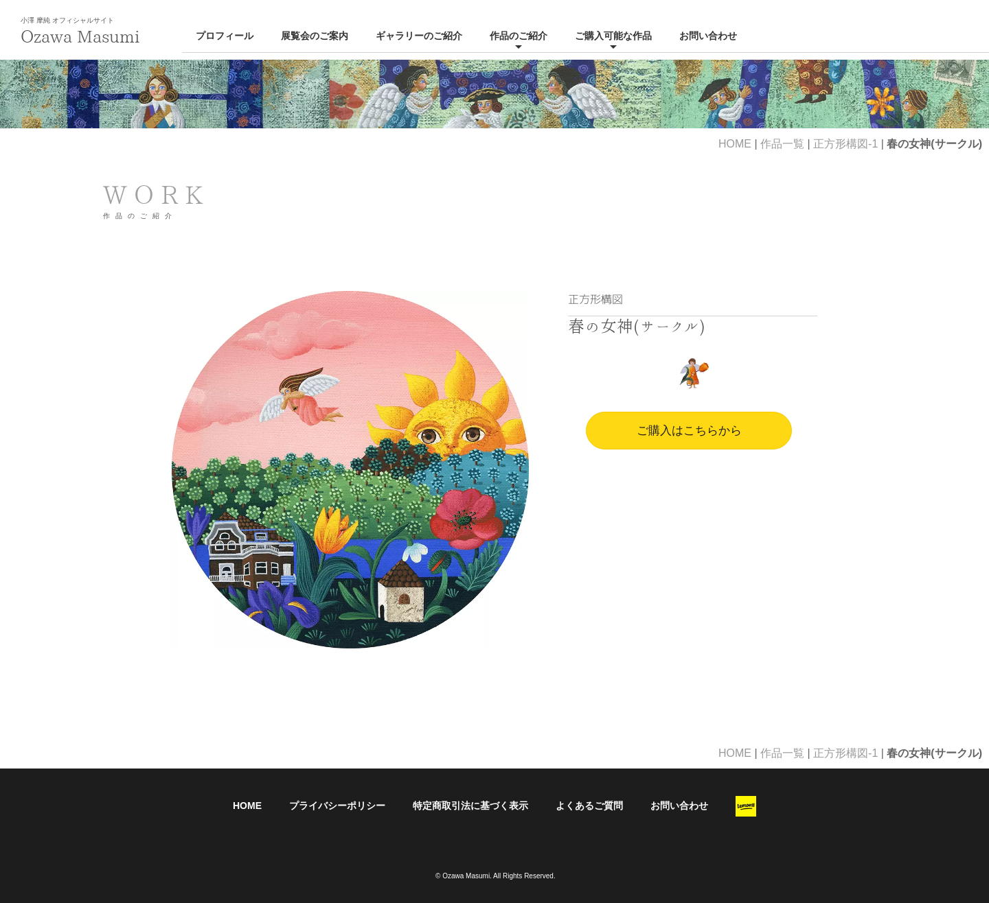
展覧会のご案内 (314, 35)
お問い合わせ (708, 35)
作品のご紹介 (518, 35)
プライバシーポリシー (337, 805)
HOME (734, 144)
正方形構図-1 (845, 144)
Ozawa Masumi (80, 36)
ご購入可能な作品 (613, 35)
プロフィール (224, 35)
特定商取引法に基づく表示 (470, 805)
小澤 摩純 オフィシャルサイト (67, 20)
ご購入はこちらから (689, 430)
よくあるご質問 (589, 805)
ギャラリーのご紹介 (419, 35)
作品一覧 (782, 144)
